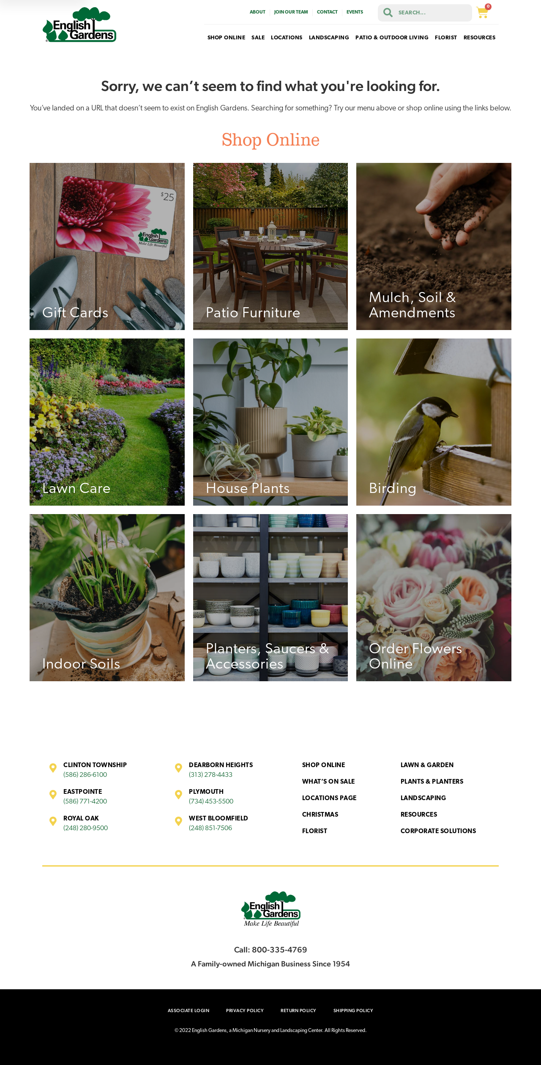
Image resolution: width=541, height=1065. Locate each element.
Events (355, 12)
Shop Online (323, 765)
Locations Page (329, 798)
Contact (327, 12)
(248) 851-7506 (210, 828)
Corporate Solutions (438, 831)
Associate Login (189, 1010)
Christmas (320, 815)
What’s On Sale (328, 782)
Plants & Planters (432, 782)
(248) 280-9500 (85, 828)
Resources (419, 815)
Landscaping (423, 798)
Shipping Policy (353, 1010)
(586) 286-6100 (85, 775)
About (257, 12)
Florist (315, 831)
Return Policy (299, 1010)
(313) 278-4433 (210, 775)
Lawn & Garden (427, 765)
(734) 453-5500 (211, 801)
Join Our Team (291, 12)
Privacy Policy (245, 1010)
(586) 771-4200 (85, 801)
